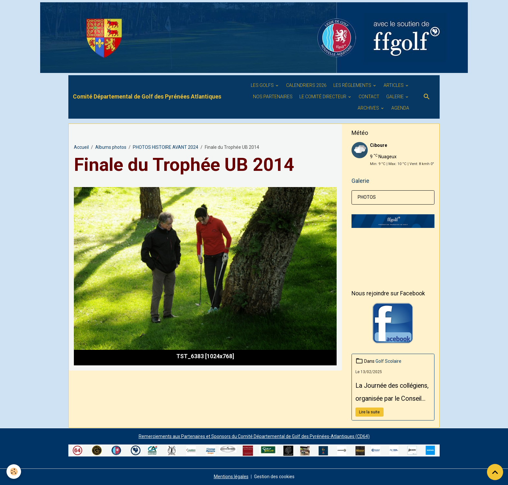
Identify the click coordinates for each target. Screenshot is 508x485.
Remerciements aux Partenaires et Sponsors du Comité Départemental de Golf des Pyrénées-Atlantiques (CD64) (254, 436)
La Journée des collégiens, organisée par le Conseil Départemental (392, 393)
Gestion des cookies (274, 476)
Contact (369, 96)
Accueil (81, 147)
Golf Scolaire (388, 361)
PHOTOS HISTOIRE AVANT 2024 (165, 147)
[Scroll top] (495, 472)
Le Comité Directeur (323, 96)
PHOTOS (367, 197)
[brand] (147, 96)
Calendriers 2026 (306, 85)
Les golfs (263, 85)
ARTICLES (394, 85)
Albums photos (110, 147)
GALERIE (395, 96)
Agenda (400, 108)
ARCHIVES (369, 108)
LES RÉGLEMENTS (352, 85)
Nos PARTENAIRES (273, 96)
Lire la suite (369, 412)
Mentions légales (231, 476)
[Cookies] (13, 471)
